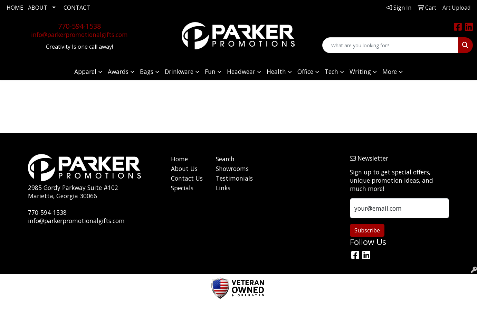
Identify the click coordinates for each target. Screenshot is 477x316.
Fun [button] (210, 71)
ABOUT (37, 7)
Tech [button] (331, 71)
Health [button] (276, 71)
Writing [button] (360, 71)
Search (225, 159)
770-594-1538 (79, 26)
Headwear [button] (241, 71)
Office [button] (305, 71)
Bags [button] (146, 71)
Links (223, 188)
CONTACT (77, 7)
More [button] (389, 71)
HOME (15, 7)
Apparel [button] (85, 71)
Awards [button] (118, 71)
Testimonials (234, 178)
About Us (184, 168)
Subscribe (367, 230)
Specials (182, 188)
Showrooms (232, 168)
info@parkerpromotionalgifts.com (79, 34)
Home (179, 159)
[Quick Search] (390, 45)
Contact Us (187, 178)
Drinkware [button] (179, 71)
